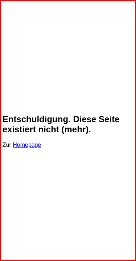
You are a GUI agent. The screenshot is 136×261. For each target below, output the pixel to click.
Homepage (27, 145)
